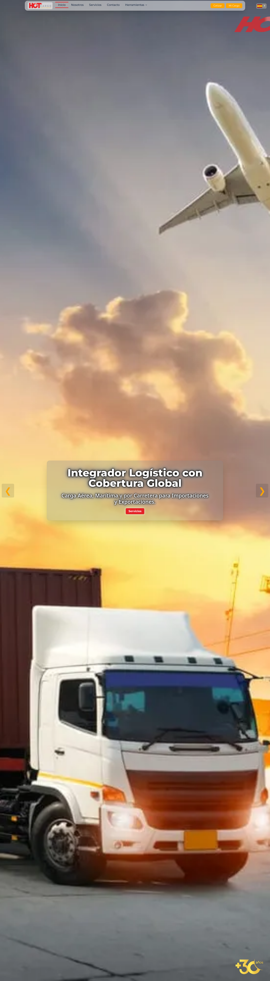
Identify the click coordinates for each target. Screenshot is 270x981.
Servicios (134, 511)
